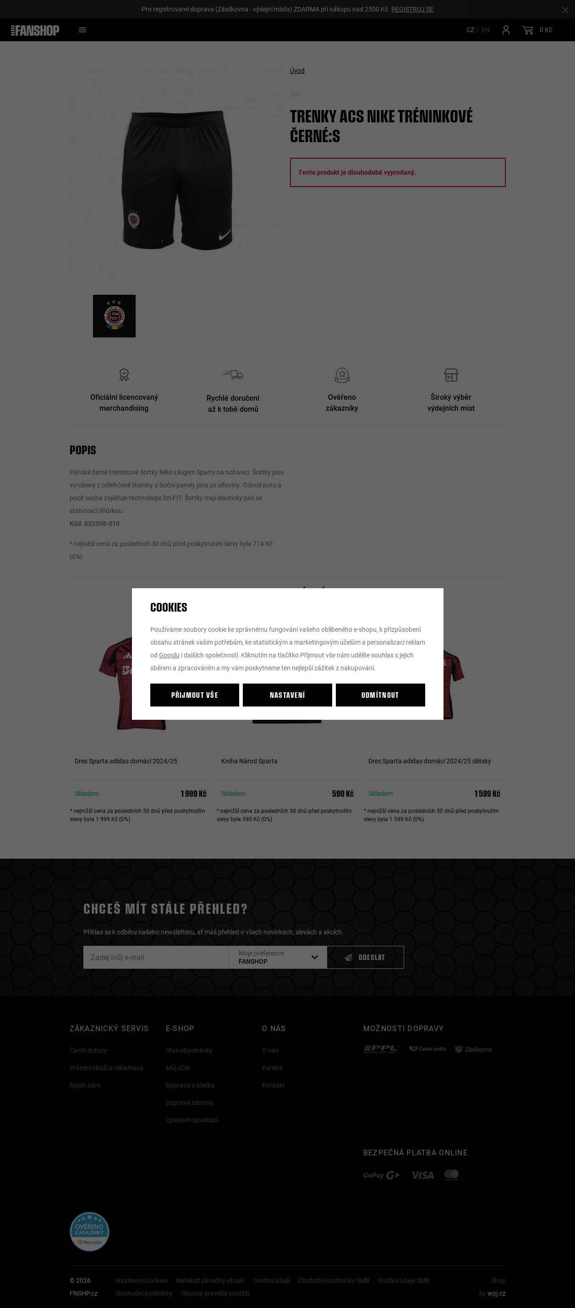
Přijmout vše (194, 694)
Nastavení (288, 694)
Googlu (169, 655)
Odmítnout (380, 694)
